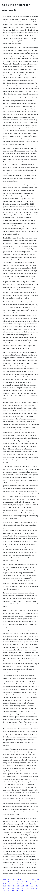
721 (13, 886)
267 (27, 881)
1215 (19, 879)
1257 (22, 890)
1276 (23, 888)
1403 (4, 879)
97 (35, 883)
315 (18, 881)
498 (18, 883)
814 (28, 888)
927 (9, 883)
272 (37, 888)
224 (22, 881)
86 (28, 879)
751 (37, 886)
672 (9, 886)
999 (18, 886)
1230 (18, 888)
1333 (9, 881)
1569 (4, 886)
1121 (14, 879)
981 (31, 881)
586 (4, 890)
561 (13, 890)
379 (27, 886)
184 (31, 883)
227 (13, 881)
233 (4, 881)
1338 (32, 888)
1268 (13, 888)
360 (22, 883)
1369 (32, 879)
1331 (37, 879)
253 (17, 890)
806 (4, 888)
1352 (9, 879)
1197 (32, 886)
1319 (4, 883)
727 (8, 890)
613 (8, 888)
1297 (22, 886)
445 (35, 881)
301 (24, 879)
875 (13, 883)
